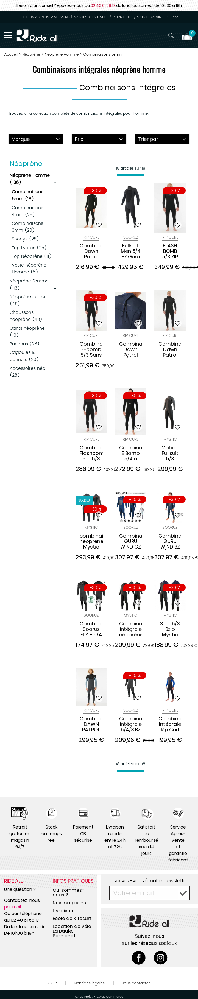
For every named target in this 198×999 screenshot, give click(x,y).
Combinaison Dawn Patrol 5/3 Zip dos (130, 349)
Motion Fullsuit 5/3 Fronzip (170, 453)
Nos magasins (69, 902)
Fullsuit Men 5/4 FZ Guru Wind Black (131, 251)
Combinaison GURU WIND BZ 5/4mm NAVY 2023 (170, 541)
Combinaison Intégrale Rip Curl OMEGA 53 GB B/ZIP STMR (170, 724)
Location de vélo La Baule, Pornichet (72, 931)
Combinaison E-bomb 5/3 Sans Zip (91, 349)
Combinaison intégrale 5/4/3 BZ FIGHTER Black (130, 724)
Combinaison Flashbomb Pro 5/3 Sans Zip (91, 453)
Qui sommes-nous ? (68, 892)
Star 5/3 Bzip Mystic (170, 629)
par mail (12, 907)
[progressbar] (130, 175)
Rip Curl (91, 237)
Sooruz (130, 237)
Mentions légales (89, 983)
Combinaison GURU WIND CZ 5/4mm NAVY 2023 (130, 541)
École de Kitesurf (72, 918)
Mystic (170, 439)
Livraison (63, 910)
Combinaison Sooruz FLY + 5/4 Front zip (91, 629)
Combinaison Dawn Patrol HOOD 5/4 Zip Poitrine (170, 349)
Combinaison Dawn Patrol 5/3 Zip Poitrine (91, 251)
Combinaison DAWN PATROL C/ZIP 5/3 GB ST (91, 724)
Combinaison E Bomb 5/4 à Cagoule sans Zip (130, 453)
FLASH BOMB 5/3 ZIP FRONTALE (170, 251)
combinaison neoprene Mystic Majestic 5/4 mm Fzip (91, 541)
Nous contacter (135, 983)
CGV (52, 983)
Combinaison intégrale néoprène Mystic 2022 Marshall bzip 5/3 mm (130, 629)
